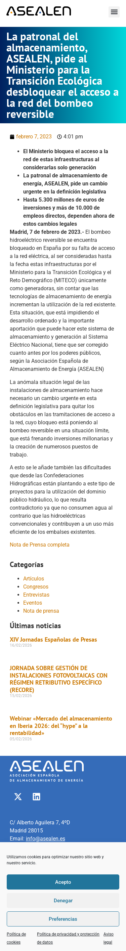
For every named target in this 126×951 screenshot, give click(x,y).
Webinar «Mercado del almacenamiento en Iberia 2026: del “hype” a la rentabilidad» (61, 726)
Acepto (63, 882)
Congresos (35, 586)
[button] (114, 11)
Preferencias (63, 919)
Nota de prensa (41, 611)
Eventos (32, 603)
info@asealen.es (45, 838)
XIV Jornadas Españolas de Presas (53, 639)
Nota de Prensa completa (40, 545)
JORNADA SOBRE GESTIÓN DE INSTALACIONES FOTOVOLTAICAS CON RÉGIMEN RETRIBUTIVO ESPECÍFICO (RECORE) (59, 679)
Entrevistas (36, 595)
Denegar (63, 901)
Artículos (33, 578)
